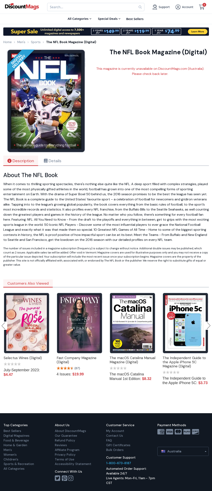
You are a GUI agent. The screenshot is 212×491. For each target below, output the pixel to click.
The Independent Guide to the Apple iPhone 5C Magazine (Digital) (184, 362)
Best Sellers (12, 431)
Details (52, 160)
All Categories (14, 469)
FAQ (109, 440)
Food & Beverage (16, 440)
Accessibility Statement (73, 464)
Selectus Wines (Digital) (23, 358)
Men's (8, 450)
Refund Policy (65, 440)
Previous (3, 326)
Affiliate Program (67, 450)
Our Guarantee (66, 436)
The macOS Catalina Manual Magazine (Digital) (132, 360)
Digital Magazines (16, 436)
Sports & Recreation (19, 464)
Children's (11, 459)
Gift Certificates (118, 445)
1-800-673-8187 (118, 463)
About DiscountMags (70, 431)
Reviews (61, 445)
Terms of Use (64, 459)
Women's (10, 455)
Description (20, 160)
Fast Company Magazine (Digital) (76, 360)
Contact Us (114, 436)
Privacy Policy (65, 455)
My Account (115, 431)
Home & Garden (15, 445)
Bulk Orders (115, 450)
